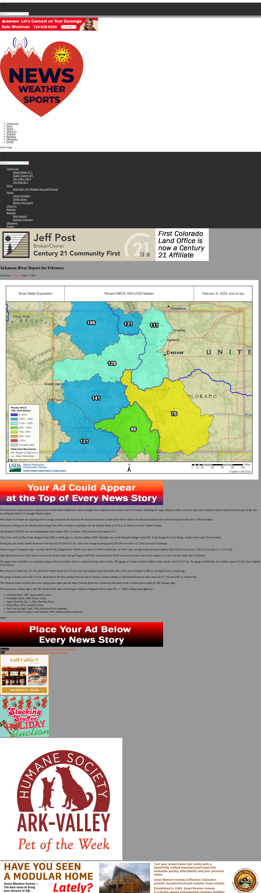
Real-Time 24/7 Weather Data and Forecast (35, 189)
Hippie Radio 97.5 (22, 172)
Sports (10, 192)
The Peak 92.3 (20, 182)
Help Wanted (20, 216)
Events (10, 141)
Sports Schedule (21, 196)
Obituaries (12, 223)
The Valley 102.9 (22, 179)
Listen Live (12, 168)
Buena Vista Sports (23, 202)
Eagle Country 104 (23, 175)
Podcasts (11, 209)
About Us (12, 206)
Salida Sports (20, 199)
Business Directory (23, 219)
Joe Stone (16, 275)
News (9, 185)
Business (11, 213)
